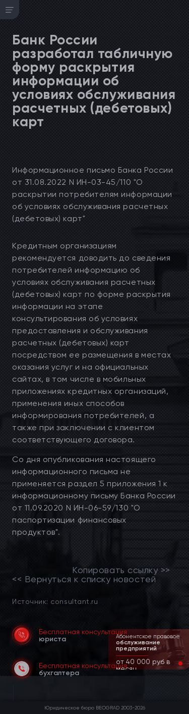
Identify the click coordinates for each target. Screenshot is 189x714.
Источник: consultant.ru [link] (55, 601)
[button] (172, 663)
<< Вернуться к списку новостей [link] (84, 579)
